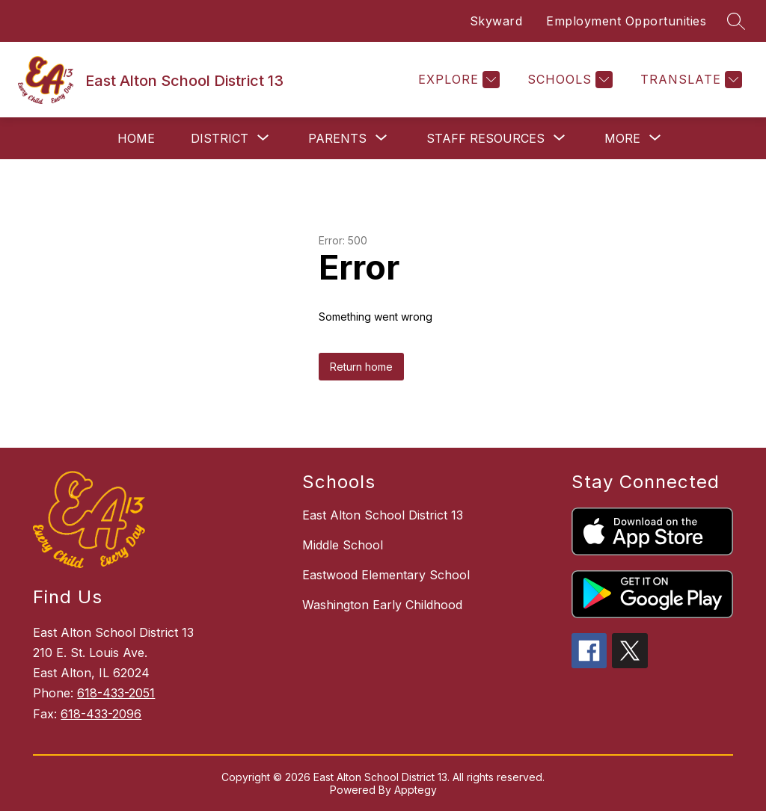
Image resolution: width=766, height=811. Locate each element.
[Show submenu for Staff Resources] (485, 138)
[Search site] (736, 21)
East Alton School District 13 (382, 515)
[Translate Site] (689, 79)
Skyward (496, 20)
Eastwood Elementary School (386, 574)
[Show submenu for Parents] (337, 138)
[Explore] (457, 79)
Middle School (342, 544)
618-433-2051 (116, 692)
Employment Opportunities (626, 20)
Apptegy (415, 789)
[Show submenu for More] (622, 138)
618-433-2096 (101, 713)
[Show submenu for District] (219, 138)
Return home (361, 366)
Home (136, 138)
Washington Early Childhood (382, 604)
